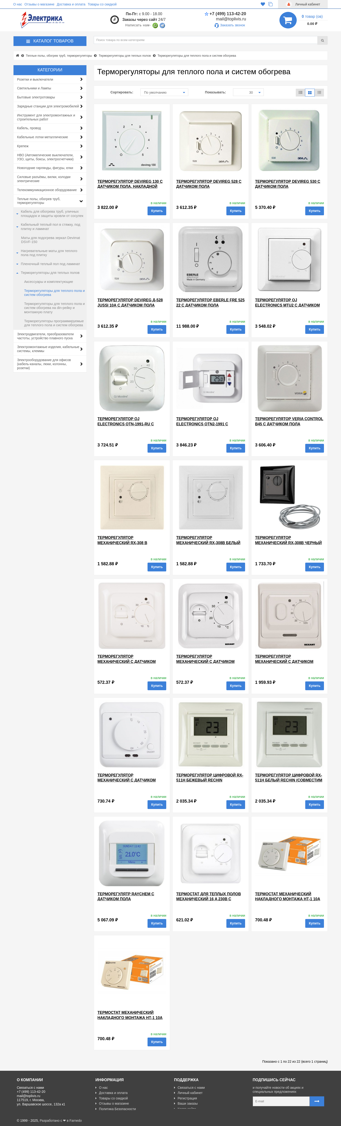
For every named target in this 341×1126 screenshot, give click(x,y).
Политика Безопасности (115, 1109)
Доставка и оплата (71, 4)
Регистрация (185, 1098)
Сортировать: (122, 92)
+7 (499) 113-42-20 (225, 13)
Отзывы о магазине (39, 4)
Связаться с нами (189, 1087)
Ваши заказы (186, 1103)
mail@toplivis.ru (231, 19)
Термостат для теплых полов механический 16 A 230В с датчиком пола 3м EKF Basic (208, 899)
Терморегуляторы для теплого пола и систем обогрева (54, 293)
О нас (17, 4)
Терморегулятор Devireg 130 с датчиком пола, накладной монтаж (130, 186)
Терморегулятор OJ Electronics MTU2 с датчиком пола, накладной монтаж (287, 305)
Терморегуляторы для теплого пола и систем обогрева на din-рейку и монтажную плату (54, 308)
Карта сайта (185, 1109)
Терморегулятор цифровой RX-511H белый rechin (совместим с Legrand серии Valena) (288, 780)
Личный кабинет (188, 1093)
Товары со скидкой (102, 4)
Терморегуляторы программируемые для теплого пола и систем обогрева (54, 323)
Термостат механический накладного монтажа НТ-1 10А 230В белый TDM (287, 899)
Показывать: (215, 92)
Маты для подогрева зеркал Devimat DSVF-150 (50, 240)
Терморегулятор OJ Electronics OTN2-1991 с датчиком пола (202, 424)
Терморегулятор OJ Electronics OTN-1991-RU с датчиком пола (126, 424)
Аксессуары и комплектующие (48, 282)
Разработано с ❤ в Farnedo (61, 1120)
